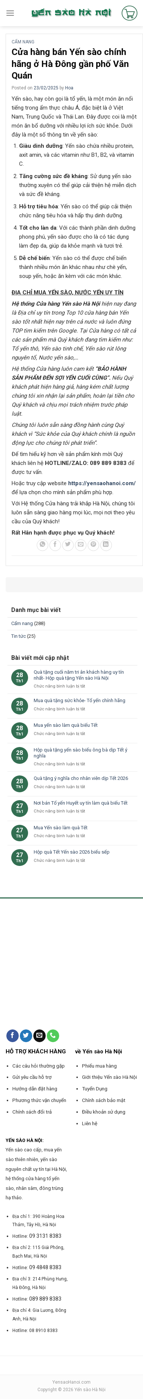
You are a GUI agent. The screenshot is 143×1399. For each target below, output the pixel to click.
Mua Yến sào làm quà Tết (61, 827)
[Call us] (53, 1035)
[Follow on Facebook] (12, 1035)
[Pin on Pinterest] (93, 545)
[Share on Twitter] (68, 545)
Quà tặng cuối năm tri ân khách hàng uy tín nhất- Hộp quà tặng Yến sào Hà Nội (79, 675)
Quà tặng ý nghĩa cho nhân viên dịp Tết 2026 (81, 778)
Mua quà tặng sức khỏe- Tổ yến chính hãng (79, 700)
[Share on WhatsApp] (42, 545)
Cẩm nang (23, 42)
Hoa (69, 88)
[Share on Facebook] (55, 545)
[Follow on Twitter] (26, 1035)
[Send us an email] (39, 1035)
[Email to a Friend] (80, 545)
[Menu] (10, 13)
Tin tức (18, 636)
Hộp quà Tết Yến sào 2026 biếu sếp (72, 852)
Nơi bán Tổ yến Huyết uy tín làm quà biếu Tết (81, 803)
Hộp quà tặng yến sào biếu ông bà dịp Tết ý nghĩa (80, 753)
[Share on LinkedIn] (106, 545)
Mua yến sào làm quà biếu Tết (66, 725)
